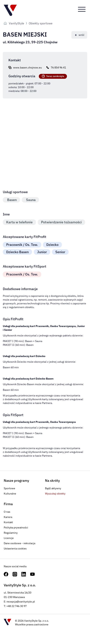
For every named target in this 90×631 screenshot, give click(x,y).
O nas (7, 511)
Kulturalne (10, 493)
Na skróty (52, 480)
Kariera (8, 517)
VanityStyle (16, 23)
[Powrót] (79, 35)
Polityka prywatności (16, 527)
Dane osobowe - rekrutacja (19, 543)
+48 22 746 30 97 (16, 606)
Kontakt (8, 522)
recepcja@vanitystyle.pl (21, 601)
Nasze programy (16, 480)
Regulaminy (11, 532)
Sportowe (9, 488)
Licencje (9, 538)
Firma (8, 504)
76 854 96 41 (58, 67)
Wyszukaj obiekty (55, 493)
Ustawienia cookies (15, 548)
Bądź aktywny (53, 488)
